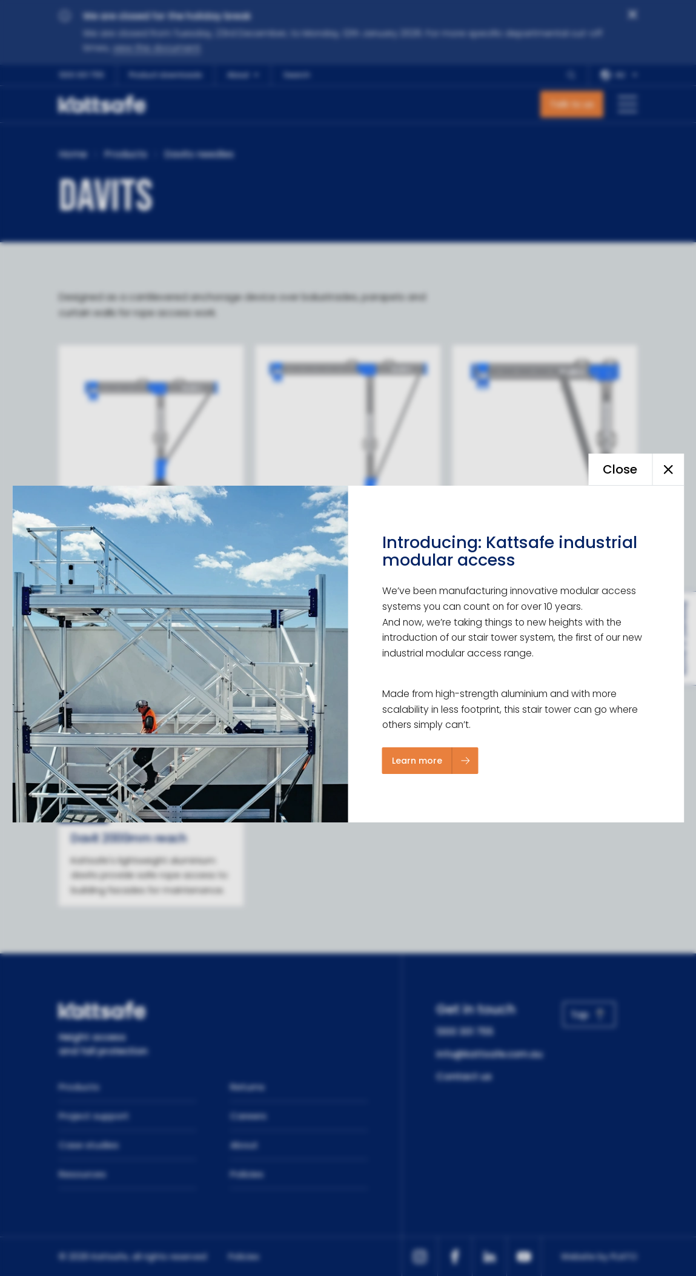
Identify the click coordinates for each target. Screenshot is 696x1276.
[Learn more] (430, 760)
